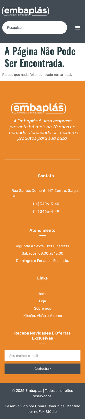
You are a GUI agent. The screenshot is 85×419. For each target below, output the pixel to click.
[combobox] (34, 27)
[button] (78, 28)
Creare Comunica (50, 406)
